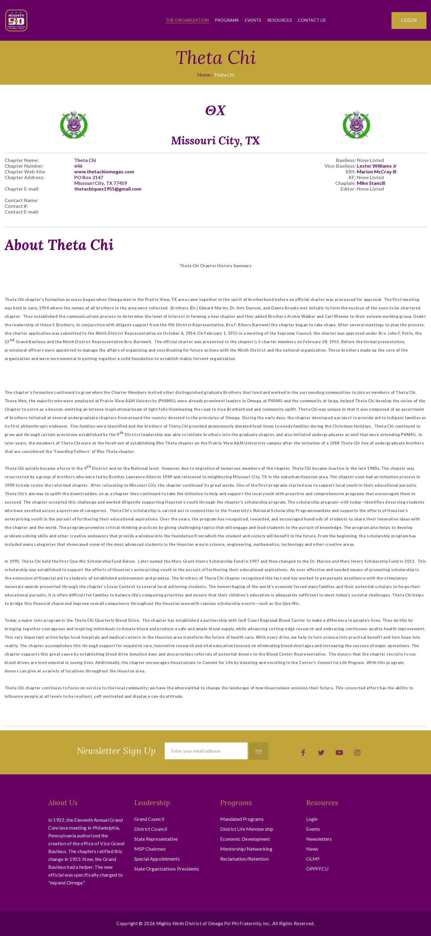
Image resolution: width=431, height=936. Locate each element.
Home (203, 74)
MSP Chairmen (150, 849)
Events (253, 20)
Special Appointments (157, 859)
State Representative (156, 839)
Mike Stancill (371, 183)
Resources (279, 20)
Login (409, 20)
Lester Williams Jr (377, 166)
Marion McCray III (376, 171)
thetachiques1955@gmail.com (107, 188)
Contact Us (312, 20)
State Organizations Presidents (166, 868)
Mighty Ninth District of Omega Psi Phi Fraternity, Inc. (213, 923)
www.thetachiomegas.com (104, 171)
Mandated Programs (242, 819)
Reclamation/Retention (244, 859)
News (312, 849)
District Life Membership (246, 829)
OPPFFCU (317, 868)
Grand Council (149, 819)
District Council (150, 829)
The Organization (187, 20)
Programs (227, 20)
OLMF (313, 859)
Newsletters (319, 839)
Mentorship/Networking (246, 849)
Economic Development (245, 839)
